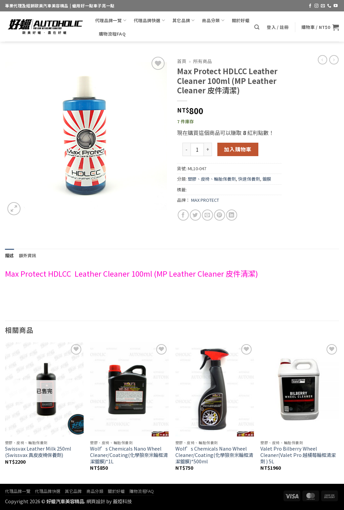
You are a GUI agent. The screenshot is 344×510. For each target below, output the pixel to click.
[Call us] (329, 6)
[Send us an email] (323, 6)
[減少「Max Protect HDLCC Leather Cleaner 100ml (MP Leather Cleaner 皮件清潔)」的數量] (186, 149)
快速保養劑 (249, 179)
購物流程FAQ (112, 34)
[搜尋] (256, 27)
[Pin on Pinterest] (219, 215)
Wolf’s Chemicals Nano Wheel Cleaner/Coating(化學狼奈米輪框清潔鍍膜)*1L (129, 455)
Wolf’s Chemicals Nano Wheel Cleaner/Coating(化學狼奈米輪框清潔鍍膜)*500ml (214, 455)
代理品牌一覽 (110, 20)
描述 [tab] (9, 255)
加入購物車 (238, 149)
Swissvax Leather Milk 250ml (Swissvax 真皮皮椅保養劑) (38, 452)
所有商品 (202, 61)
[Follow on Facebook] (310, 6)
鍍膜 (266, 179)
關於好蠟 (241, 20)
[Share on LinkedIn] (231, 215)
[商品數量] (197, 149)
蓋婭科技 (122, 501)
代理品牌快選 (149, 20)
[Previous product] (334, 59)
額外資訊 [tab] (28, 255)
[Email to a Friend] (207, 215)
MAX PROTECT (205, 200)
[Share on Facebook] (183, 215)
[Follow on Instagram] (316, 6)
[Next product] (322, 59)
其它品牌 (183, 20)
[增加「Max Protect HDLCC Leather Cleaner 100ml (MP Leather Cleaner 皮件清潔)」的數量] (208, 149)
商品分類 (213, 20)
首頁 (181, 61)
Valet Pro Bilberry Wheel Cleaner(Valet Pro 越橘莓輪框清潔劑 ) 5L (298, 455)
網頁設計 (95, 501)
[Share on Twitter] (195, 215)
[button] (278, 27)
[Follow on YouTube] (336, 6)
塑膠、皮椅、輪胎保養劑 (212, 179)
